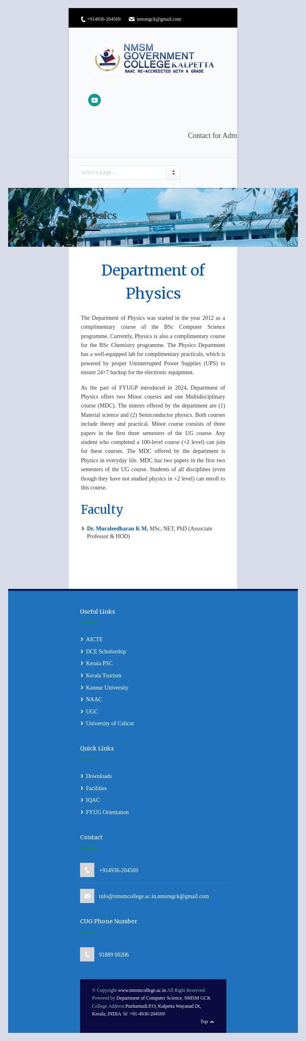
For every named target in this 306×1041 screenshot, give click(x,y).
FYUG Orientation (107, 812)
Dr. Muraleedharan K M (117, 529)
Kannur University (107, 688)
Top (204, 1021)
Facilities (96, 788)
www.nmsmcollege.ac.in (142, 990)
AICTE (94, 639)
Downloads (99, 776)
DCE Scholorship (106, 652)
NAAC (94, 699)
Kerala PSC (99, 663)
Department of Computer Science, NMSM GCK (164, 998)
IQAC (93, 800)
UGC (92, 712)
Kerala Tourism (104, 675)
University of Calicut (110, 723)
